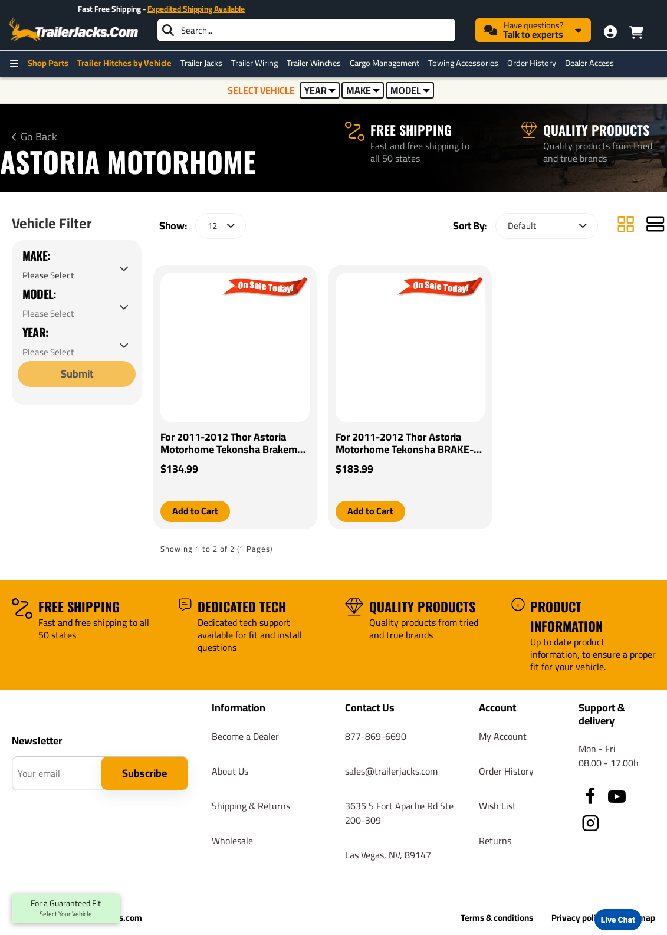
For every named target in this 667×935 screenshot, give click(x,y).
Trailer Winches (314, 63)
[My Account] (610, 32)
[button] (195, 511)
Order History (531, 63)
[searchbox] (306, 30)
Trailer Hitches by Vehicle (124, 63)
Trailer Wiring (254, 63)
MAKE (363, 90)
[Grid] (626, 225)
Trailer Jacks (201, 63)
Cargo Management (384, 63)
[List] (655, 225)
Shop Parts (48, 63)
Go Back (39, 136)
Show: (172, 225)
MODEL (410, 90)
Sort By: (470, 225)
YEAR (320, 90)
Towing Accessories (463, 63)
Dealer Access (589, 63)
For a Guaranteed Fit (66, 908)
